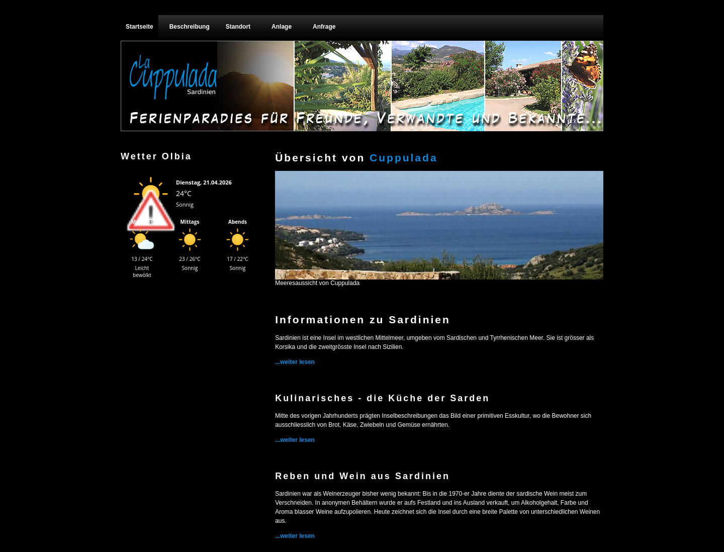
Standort (238, 26)
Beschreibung (189, 26)
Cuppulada (404, 157)
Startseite (139, 26)
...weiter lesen (295, 361)
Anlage (282, 26)
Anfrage (324, 26)
